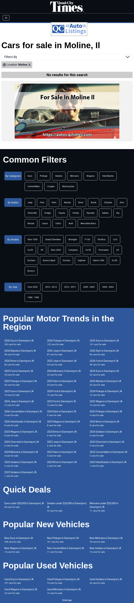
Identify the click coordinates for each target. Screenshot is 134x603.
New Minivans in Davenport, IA (106, 540)
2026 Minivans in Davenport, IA (64, 373)
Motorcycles (68, 186)
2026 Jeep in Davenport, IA (62, 352)
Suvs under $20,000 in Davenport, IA (24, 505)
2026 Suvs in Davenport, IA (19, 342)
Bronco (31, 271)
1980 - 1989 (33, 297)
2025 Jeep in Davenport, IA (62, 362)
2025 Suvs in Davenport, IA (104, 342)
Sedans (58, 176)
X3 (117, 250)
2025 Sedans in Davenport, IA (20, 464)
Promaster (104, 250)
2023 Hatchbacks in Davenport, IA (108, 464)
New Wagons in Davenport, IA (20, 550)
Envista (66, 260)
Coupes (51, 186)
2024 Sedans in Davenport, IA (106, 433)
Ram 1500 (33, 239)
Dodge (47, 213)
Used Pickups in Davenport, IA (63, 581)
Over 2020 (33, 287)
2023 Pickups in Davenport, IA (106, 413)
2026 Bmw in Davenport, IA (19, 362)
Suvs (30, 176)
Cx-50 (30, 250)
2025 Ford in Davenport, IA (18, 373)
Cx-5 (115, 239)
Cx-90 (88, 250)
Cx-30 (114, 260)
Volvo (58, 223)
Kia (117, 213)
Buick (93, 202)
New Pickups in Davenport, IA (63, 540)
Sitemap (67, 600)
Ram (54, 202)
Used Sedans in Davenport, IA (106, 581)
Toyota (61, 213)
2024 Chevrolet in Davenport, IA (21, 443)
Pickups (43, 176)
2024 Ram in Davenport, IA (61, 413)
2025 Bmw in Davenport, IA (62, 433)
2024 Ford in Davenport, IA (61, 393)
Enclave (31, 260)
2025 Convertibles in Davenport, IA (108, 454)
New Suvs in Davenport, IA (18, 540)
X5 (42, 250)
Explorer (81, 260)
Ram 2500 (56, 250)
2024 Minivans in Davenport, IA (21, 454)
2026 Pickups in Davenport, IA (63, 342)
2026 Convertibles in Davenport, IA (23, 413)
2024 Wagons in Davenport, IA (63, 423)
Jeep (30, 202)
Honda (76, 213)
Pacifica (101, 239)
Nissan (31, 223)
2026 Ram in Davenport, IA (104, 352)
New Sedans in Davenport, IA (105, 550)
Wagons (91, 176)
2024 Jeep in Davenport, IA (19, 403)
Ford (42, 202)
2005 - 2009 (89, 287)
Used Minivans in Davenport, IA (64, 591)
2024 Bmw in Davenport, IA (104, 423)
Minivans (74, 176)
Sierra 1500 (98, 260)
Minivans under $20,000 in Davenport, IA (104, 507)
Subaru (105, 213)
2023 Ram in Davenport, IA (61, 454)
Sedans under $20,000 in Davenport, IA (67, 507)
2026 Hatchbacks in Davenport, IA (22, 423)
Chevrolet (32, 213)
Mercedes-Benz (88, 223)
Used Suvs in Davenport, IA (19, 581)
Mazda (67, 202)
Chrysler (108, 202)
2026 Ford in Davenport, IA (104, 362)
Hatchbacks (108, 176)
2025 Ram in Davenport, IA (61, 383)
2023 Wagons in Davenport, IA (20, 433)
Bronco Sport (49, 260)
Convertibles (34, 186)
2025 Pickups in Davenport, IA (20, 383)
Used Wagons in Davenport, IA (20, 591)
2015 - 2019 (70, 287)
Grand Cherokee (53, 239)
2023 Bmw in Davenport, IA (62, 464)
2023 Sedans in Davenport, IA (20, 474)
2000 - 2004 (108, 287)
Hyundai (90, 213)
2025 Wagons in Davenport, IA (106, 403)
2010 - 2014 (51, 287)
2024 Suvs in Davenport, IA (104, 373)
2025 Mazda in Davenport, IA (105, 383)
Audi (71, 223)
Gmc (122, 202)
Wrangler (72, 239)
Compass (73, 250)
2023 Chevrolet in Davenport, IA (107, 443)
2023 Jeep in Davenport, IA (62, 443)
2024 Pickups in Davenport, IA (106, 393)
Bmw (80, 202)
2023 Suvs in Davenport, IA (19, 393)
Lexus (45, 223)
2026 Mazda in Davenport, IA (20, 352)
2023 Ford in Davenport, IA (61, 403)
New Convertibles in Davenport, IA (65, 550)
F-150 (87, 239)
